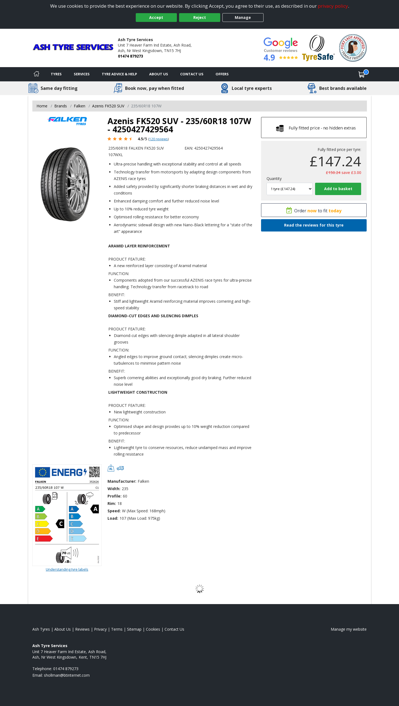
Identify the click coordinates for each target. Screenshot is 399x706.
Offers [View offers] (222, 74)
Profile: (114, 496)
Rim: (111, 503)
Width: (113, 488)
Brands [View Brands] (60, 105)
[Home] (36, 74)
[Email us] (67, 675)
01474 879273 (130, 56)
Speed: (114, 510)
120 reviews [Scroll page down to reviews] (158, 139)
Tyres (56, 74)
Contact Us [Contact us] (191, 74)
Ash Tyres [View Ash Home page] (41, 629)
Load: (112, 518)
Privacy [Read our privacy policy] (100, 629)
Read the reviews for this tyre (314, 225)
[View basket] (361, 74)
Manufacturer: (121, 481)
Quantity (274, 178)
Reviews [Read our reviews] (82, 629)
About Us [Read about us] (62, 629)
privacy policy (333, 6)
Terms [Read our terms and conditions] (117, 629)
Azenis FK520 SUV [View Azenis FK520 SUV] (108, 105)
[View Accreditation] (318, 47)
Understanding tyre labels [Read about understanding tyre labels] (67, 569)
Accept (156, 17)
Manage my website (349, 629)
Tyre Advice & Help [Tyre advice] (119, 74)
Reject (199, 17)
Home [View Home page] (41, 105)
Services (82, 74)
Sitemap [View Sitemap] (134, 629)
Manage (243, 17)
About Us (158, 74)
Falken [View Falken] (79, 105)
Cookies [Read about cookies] (153, 629)
